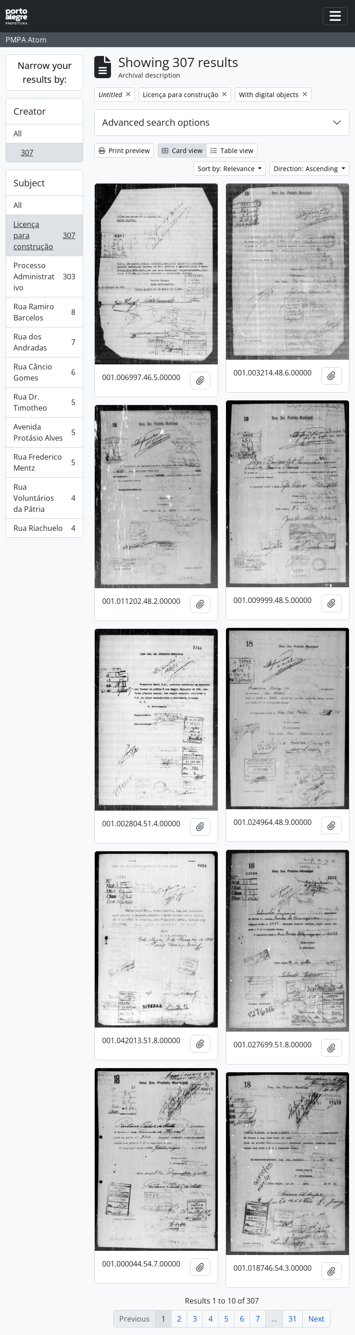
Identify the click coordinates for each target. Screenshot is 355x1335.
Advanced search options (156, 122)
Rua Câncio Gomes (44, 372)
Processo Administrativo (44, 276)
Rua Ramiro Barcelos (44, 312)
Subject (29, 183)
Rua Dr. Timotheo (44, 402)
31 (292, 1319)
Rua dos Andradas (44, 342)
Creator (29, 111)
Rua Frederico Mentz (44, 462)
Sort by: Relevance (227, 168)
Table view (231, 150)
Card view (182, 150)
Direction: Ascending (307, 168)
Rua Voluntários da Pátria (44, 498)
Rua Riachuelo (44, 530)
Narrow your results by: (45, 72)
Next (316, 1319)
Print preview (124, 150)
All (17, 134)
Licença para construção (44, 235)
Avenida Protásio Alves (44, 432)
